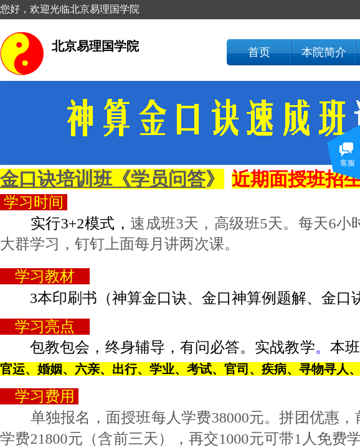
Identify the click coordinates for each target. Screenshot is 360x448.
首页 (259, 52)
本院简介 (323, 52)
